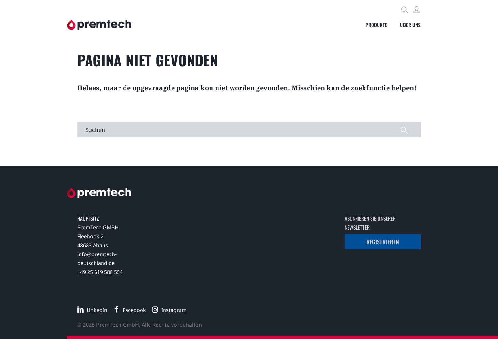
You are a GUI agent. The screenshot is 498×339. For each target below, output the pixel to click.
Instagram (174, 309)
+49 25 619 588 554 (100, 272)
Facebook (134, 309)
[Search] (405, 10)
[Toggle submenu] (376, 25)
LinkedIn (97, 309)
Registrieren (382, 242)
